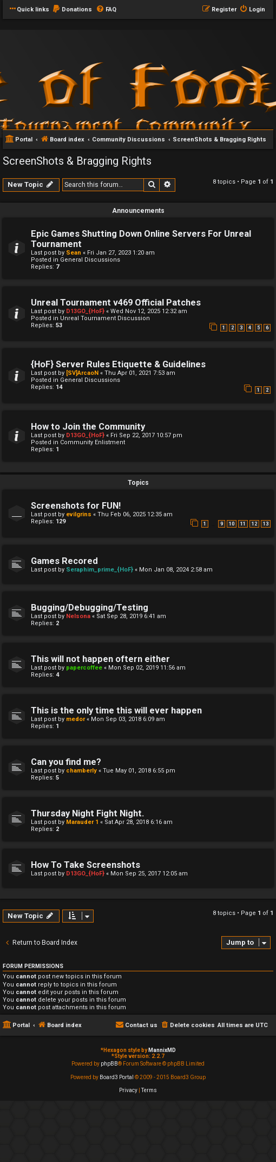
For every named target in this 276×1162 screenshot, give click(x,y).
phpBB (109, 1064)
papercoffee (84, 667)
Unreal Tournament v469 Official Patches (116, 302)
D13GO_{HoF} (85, 311)
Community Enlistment (92, 442)
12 (254, 524)
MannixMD (162, 1050)
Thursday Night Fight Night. (87, 813)
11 (243, 524)
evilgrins (78, 514)
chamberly (81, 770)
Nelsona (78, 616)
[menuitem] (72, 9)
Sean (73, 252)
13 (265, 524)
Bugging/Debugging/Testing (89, 607)
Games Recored (64, 561)
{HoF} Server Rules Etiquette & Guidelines (118, 364)
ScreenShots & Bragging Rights (77, 160)
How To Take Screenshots (85, 865)
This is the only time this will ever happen (116, 710)
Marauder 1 (82, 822)
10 (231, 524)
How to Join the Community (88, 426)
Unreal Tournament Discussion (105, 318)
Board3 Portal (117, 1077)
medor (75, 719)
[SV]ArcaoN (82, 372)
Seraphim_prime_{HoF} (99, 569)
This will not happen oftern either (100, 659)
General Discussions (90, 259)
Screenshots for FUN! (76, 506)
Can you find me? (66, 762)
